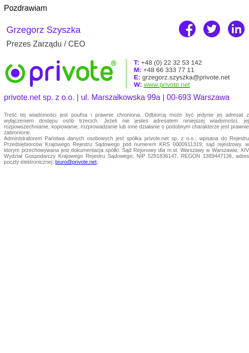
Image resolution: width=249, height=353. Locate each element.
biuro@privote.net (76, 162)
